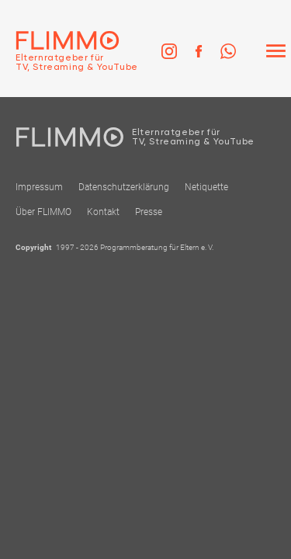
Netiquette (206, 187)
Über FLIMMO (43, 212)
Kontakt (103, 212)
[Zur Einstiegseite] (69, 51)
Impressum (39, 187)
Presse (148, 212)
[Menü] (275, 51)
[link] (169, 51)
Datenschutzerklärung (123, 187)
